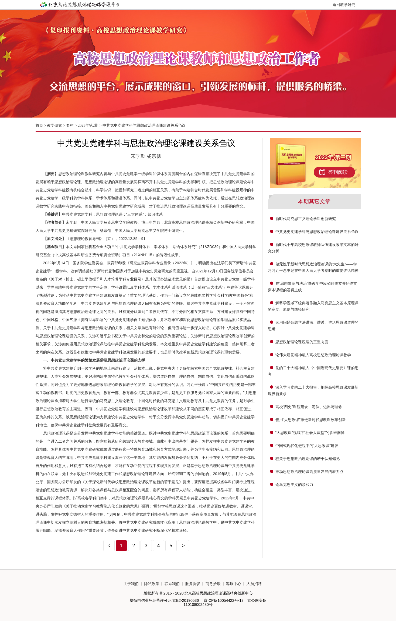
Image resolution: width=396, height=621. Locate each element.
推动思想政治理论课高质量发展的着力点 (309, 471)
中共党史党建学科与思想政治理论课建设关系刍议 (144, 125)
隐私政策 (151, 584)
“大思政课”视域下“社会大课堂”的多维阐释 (310, 432)
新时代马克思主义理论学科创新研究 (305, 218)
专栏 (70, 125)
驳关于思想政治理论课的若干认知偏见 (307, 458)
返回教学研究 (344, 4)
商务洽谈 (213, 584)
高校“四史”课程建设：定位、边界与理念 (308, 407)
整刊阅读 (338, 172)
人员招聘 (254, 584)
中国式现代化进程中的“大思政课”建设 (306, 445)
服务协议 (192, 584)
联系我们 (172, 584)
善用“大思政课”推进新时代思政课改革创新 (310, 420)
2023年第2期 (88, 125)
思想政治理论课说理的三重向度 (301, 342)
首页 (39, 125)
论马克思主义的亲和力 (294, 484)
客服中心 (233, 584)
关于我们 (131, 584)
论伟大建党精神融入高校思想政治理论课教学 (313, 355)
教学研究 (55, 125)
